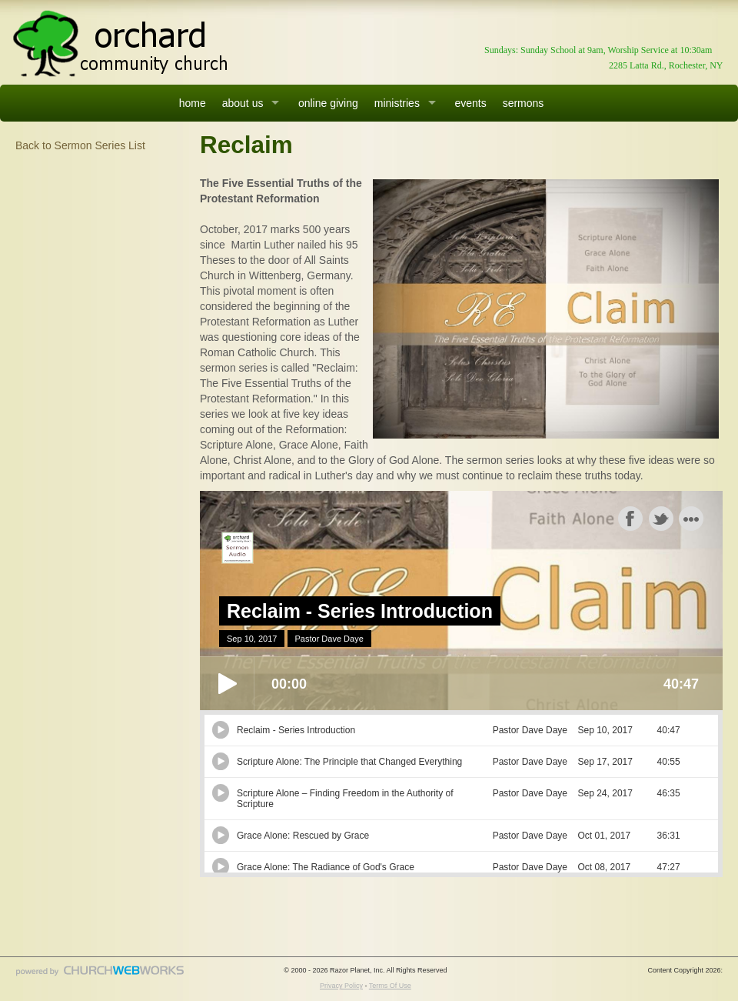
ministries (397, 103)
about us (243, 103)
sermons (523, 103)
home (192, 103)
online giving (328, 103)
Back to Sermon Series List (80, 145)
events (470, 103)
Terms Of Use (390, 985)
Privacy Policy (341, 985)
